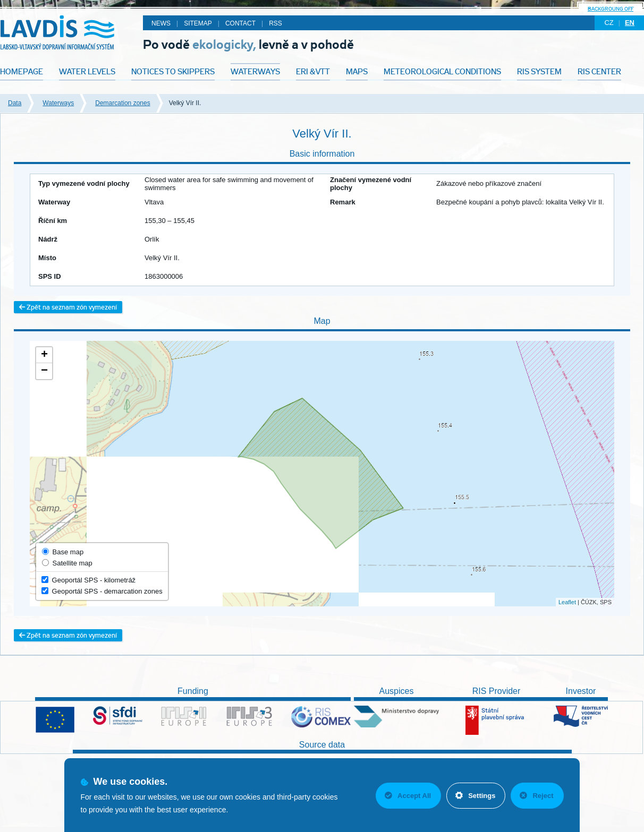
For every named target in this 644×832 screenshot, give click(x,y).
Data (14, 103)
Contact (240, 23)
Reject (536, 796)
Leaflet (567, 602)
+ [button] (44, 355)
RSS (275, 23)
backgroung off (610, 9)
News (161, 23)
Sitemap (198, 23)
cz (608, 23)
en (629, 23)
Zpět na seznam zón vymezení (68, 307)
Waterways (58, 103)
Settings (475, 796)
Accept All (408, 796)
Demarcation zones (122, 103)
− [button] (44, 371)
